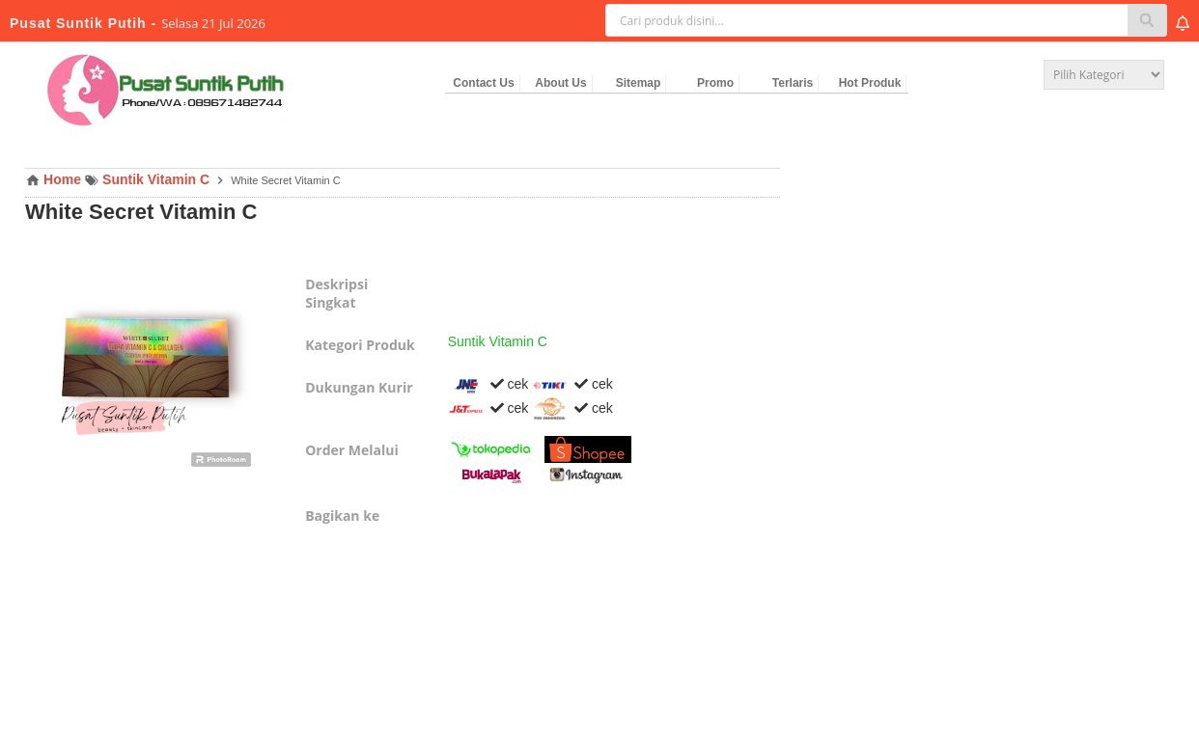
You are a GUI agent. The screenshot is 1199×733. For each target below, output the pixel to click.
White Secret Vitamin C (141, 212)
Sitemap (638, 83)
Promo (715, 83)
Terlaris (792, 83)
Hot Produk (870, 83)
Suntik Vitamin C (497, 341)
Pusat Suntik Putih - (85, 23)
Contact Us (483, 83)
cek (488, 384)
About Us (560, 83)
